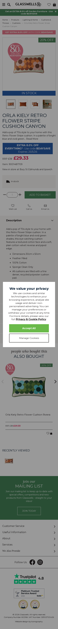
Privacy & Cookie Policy (31, 319)
